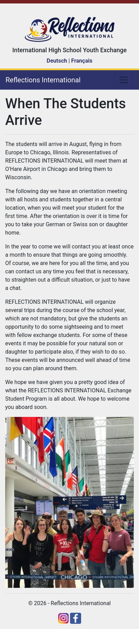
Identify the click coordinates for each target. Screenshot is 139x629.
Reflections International (43, 80)
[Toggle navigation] (123, 80)
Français (81, 60)
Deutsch (57, 60)
